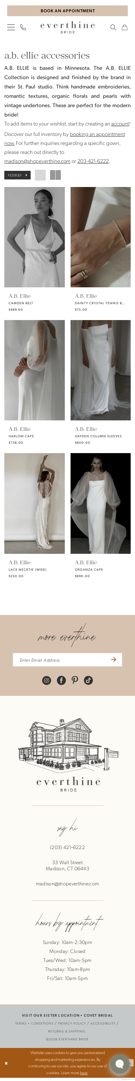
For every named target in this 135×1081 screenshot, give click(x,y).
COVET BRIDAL (98, 1018)
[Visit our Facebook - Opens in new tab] (61, 683)
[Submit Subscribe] (118, 662)
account (120, 124)
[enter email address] (67, 662)
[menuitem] (11, 28)
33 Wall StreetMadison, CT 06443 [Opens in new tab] (67, 869)
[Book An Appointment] (67, 11)
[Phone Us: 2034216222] (23, 28)
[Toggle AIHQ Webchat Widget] (120, 1064)
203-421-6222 (93, 161)
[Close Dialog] (6, 1066)
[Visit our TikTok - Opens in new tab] (88, 683)
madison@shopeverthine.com (37, 161)
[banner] (68, 28)
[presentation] (34, 238)
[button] (11, 28)
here (83, 1076)
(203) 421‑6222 (67, 851)
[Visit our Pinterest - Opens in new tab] (74, 683)
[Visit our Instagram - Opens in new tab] (46, 683)
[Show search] (113, 28)
